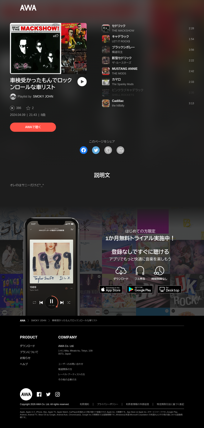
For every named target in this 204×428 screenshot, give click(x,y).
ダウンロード (27, 345)
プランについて (29, 352)
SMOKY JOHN (43, 96)
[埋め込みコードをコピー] (120, 150)
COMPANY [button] (67, 337)
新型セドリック (122, 58)
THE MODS (119, 73)
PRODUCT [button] (28, 337)
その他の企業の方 (67, 379)
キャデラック (120, 36)
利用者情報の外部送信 (137, 404)
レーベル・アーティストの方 (71, 374)
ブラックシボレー (123, 47)
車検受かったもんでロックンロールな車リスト (74, 320)
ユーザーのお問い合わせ (70, 364)
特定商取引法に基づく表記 (170, 404)
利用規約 (84, 404)
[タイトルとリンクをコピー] (108, 150)
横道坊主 (117, 52)
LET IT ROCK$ (121, 41)
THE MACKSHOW (123, 30)
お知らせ (25, 358)
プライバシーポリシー (107, 404)
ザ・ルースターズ (121, 62)
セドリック (118, 26)
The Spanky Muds (123, 84)
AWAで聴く (33, 127)
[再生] (82, 81)
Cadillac (118, 101)
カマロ (116, 79)
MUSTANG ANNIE (124, 68)
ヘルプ (24, 364)
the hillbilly (118, 105)
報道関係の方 (65, 369)
